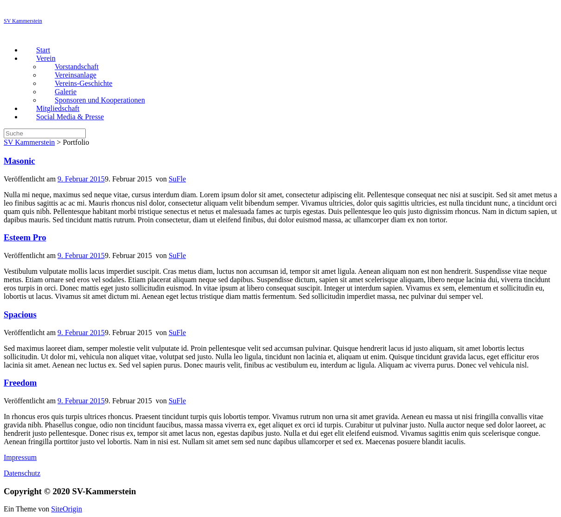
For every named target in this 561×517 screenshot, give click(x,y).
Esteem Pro (25, 237)
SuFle (177, 179)
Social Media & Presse (70, 117)
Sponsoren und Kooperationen (100, 100)
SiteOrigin (66, 509)
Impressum (20, 457)
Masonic (19, 161)
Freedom (20, 383)
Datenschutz (22, 473)
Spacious (20, 314)
